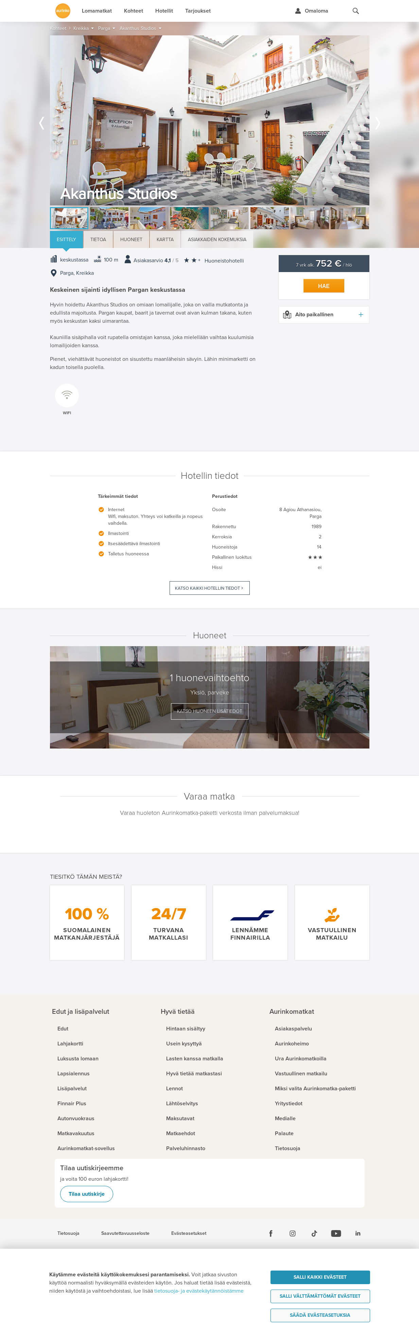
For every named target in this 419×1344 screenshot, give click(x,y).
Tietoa (98, 239)
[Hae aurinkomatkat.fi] (356, 11)
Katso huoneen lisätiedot (209, 711)
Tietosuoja (68, 1233)
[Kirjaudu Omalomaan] (311, 11)
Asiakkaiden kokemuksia (217, 239)
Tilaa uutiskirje (87, 1194)
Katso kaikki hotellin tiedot (207, 588)
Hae (324, 286)
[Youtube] (336, 1233)
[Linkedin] (357, 1233)
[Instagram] (292, 1233)
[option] (209, 120)
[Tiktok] (314, 1233)
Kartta (165, 239)
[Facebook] (270, 1233)
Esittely (66, 239)
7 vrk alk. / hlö (324, 265)
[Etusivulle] (62, 10)
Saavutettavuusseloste (125, 1233)
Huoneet (131, 239)
